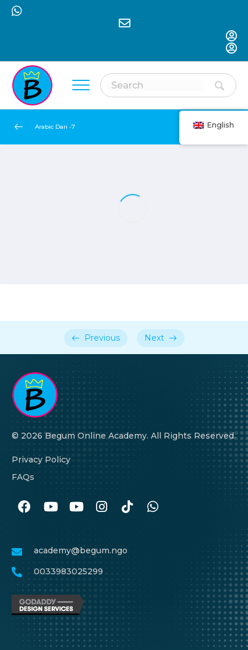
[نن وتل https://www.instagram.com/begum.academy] (101, 507)
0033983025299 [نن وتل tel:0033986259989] (68, 571)
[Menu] (81, 86)
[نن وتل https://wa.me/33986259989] (152, 507)
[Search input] (155, 85)
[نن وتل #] (50, 507)
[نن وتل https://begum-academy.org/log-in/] (231, 37)
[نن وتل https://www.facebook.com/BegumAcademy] (24, 507)
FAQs (23, 477)
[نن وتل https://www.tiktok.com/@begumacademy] (127, 507)
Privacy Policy (41, 459)
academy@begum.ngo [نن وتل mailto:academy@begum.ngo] (80, 550)
